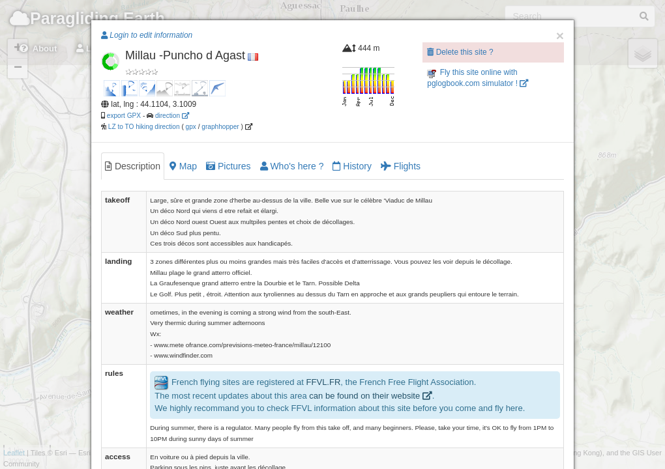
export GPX (124, 115)
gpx (191, 126)
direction (172, 115)
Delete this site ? (460, 52)
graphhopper (220, 126)
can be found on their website (370, 396)
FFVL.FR (323, 383)
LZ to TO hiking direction (143, 126)
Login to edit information (146, 35)
